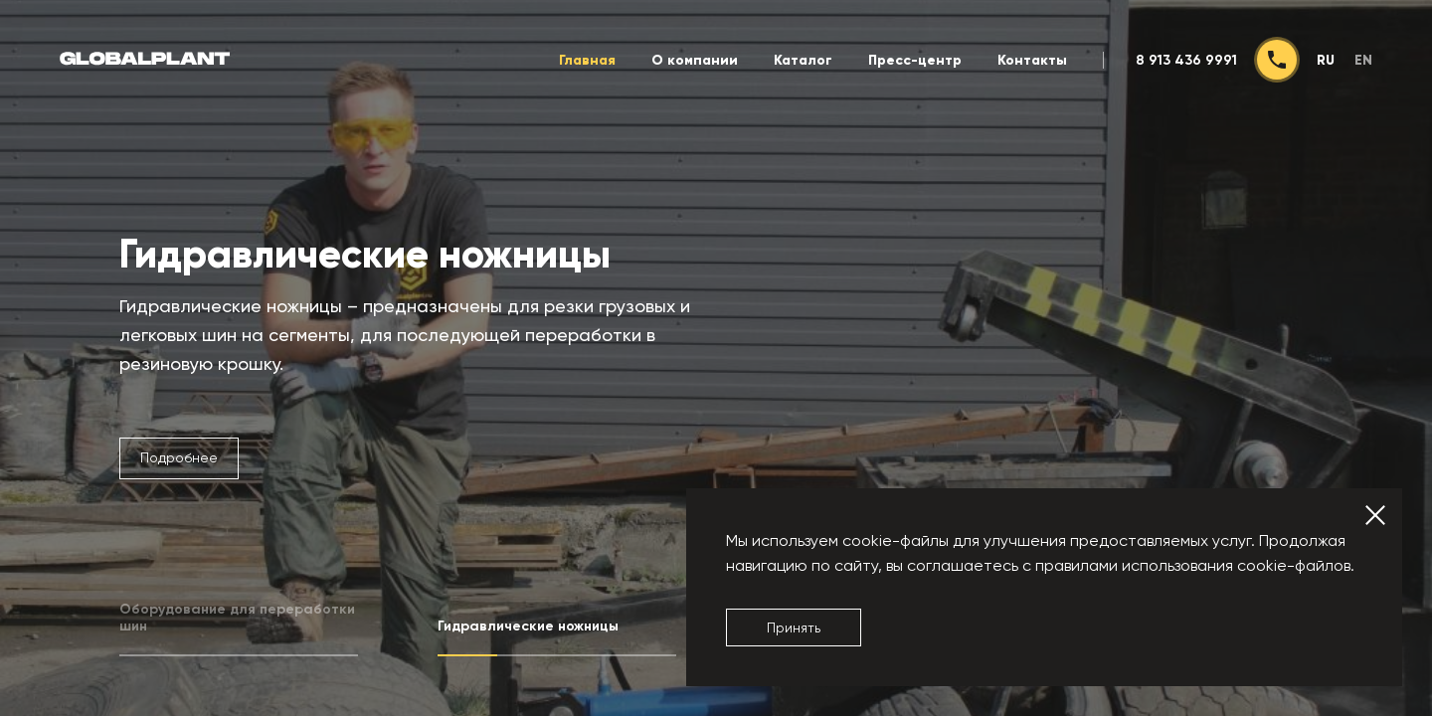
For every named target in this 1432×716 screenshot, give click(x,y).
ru (1326, 60)
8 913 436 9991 (1186, 60)
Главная (587, 60)
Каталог (803, 60)
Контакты (1032, 60)
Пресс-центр (915, 60)
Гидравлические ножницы (365, 254)
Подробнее (179, 457)
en (1363, 60)
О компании (694, 60)
